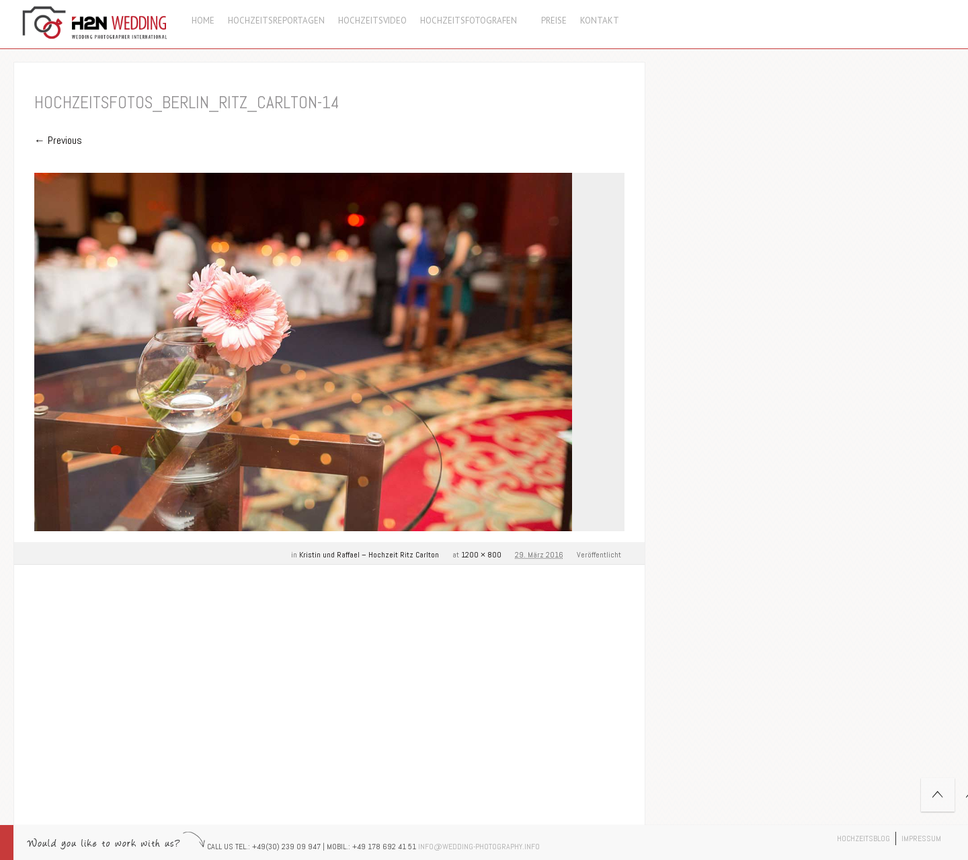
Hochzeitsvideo (372, 20)
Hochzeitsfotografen (474, 20)
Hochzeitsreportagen (276, 20)
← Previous (58, 140)
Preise (554, 20)
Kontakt (599, 20)
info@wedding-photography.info (479, 846)
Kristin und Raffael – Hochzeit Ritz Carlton (369, 554)
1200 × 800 (481, 554)
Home (203, 20)
